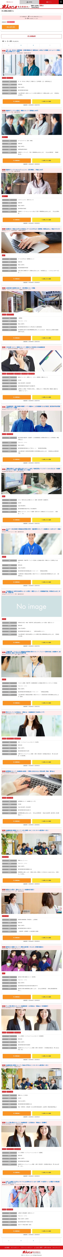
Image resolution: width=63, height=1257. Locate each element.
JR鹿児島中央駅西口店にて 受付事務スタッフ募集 (20, 288)
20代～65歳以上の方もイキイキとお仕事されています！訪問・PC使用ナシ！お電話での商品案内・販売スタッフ (32, 1182)
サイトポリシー (15, 1247)
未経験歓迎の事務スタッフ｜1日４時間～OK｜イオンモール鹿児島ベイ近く (27, 830)
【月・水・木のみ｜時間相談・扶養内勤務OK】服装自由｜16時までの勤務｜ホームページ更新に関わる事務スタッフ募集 (33, 51)
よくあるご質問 (38, 1247)
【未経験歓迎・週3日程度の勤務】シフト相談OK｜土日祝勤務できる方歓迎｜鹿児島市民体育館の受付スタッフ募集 (33, 407)
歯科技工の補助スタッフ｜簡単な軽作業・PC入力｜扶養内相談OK (24, 947)
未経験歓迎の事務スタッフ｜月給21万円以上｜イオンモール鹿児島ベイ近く (27, 1065)
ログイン (49, 2)
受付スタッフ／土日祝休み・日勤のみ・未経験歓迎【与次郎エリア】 (25, 712)
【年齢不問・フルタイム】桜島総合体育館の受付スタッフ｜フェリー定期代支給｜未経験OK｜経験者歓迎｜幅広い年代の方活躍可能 (33, 652)
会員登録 (29, 2)
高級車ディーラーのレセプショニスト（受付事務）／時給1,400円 (24, 169)
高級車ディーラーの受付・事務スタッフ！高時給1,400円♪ (22, 110)
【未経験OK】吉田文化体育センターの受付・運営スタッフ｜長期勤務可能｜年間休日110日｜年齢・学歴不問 (33, 592)
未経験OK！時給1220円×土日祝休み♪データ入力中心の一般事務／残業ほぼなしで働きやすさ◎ (33, 229)
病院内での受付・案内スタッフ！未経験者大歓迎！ (20, 889)
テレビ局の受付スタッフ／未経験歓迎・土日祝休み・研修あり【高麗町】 (26, 1122)
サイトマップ (56, 1247)
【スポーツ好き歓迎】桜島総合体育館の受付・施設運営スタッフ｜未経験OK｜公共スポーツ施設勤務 (33, 529)
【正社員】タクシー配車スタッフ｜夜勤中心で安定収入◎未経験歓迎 (25, 347)
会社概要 (7, 1247)
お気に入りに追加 (46, 101)
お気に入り (10, 2)
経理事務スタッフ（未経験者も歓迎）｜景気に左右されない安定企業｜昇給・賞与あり (30, 771)
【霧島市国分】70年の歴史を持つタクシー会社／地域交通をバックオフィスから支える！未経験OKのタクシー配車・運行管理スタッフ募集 (33, 469)
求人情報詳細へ (16, 101)
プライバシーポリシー (27, 1247)
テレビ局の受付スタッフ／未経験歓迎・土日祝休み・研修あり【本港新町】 (27, 1006)
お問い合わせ (47, 1247)
